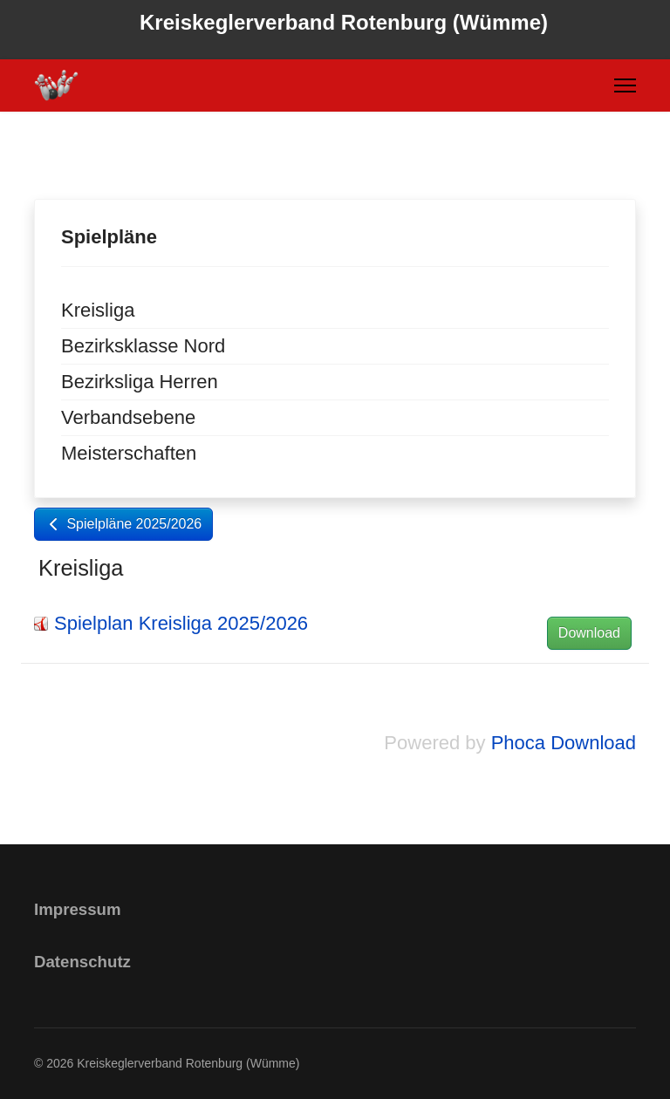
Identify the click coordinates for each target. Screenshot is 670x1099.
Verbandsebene (128, 417)
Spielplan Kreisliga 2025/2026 (181, 623)
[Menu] (625, 85)
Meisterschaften (128, 453)
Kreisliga (97, 310)
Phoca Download (563, 743)
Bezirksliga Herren (139, 381)
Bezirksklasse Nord (143, 346)
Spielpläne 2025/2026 (123, 523)
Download (589, 632)
